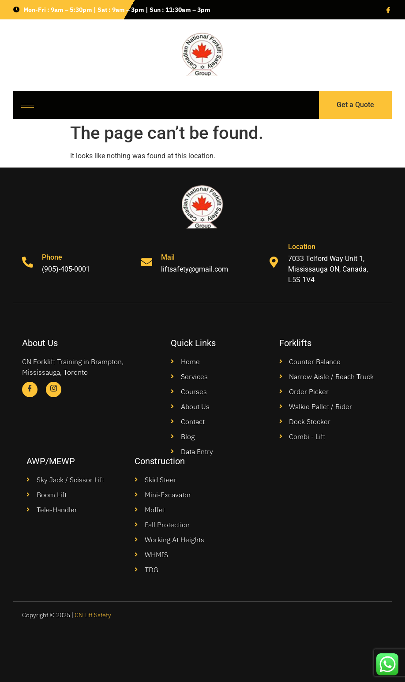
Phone (52, 257)
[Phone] (27, 262)
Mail (168, 257)
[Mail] (146, 262)
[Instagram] (53, 389)
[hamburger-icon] (28, 105)
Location (301, 246)
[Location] (273, 262)
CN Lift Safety (93, 615)
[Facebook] (387, 9)
